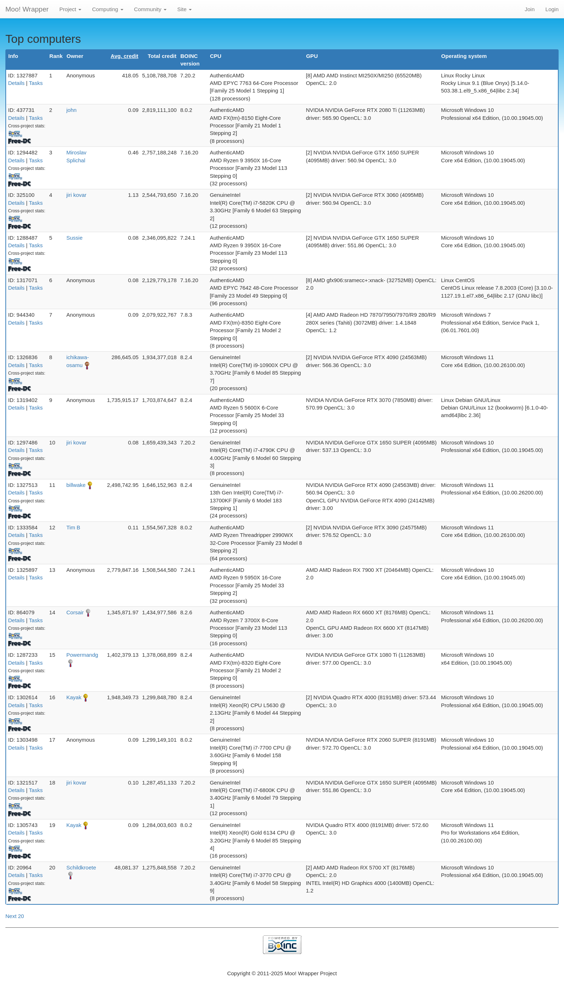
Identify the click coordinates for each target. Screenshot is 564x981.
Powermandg (82, 655)
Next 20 (14, 916)
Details (16, 83)
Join (530, 9)
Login (552, 9)
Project (70, 9)
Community (150, 9)
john (71, 110)
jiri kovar (76, 195)
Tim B (73, 527)
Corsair (74, 612)
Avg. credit (124, 56)
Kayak (73, 697)
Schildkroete (81, 867)
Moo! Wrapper (27, 9)
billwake (75, 485)
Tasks (35, 83)
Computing (107, 9)
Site (184, 9)
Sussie (74, 238)
